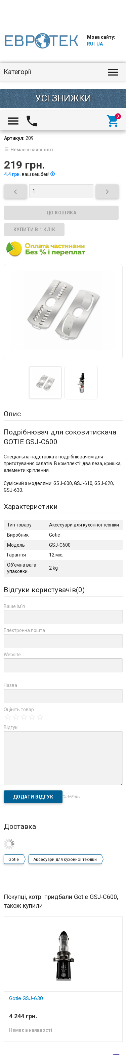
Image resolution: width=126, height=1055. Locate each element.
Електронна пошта (24, 519)
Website (12, 543)
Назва (10, 574)
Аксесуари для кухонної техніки (65, 748)
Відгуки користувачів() (44, 479)
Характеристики (31, 395)
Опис (12, 303)
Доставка (20, 715)
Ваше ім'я (14, 495)
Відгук (10, 616)
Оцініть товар (19, 598)
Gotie (13, 748)
